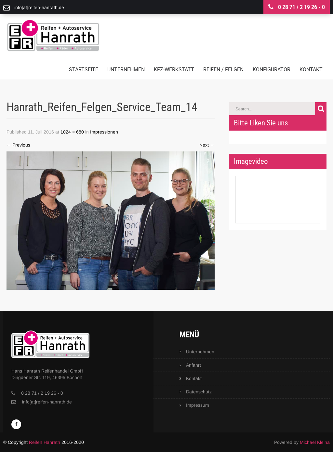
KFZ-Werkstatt (174, 69)
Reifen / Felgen (223, 69)
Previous (18, 145)
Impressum (197, 405)
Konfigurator (271, 69)
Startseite (83, 69)
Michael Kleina (315, 442)
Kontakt (311, 69)
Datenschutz (199, 391)
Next (207, 145)
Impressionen (104, 131)
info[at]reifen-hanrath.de (47, 401)
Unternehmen (126, 69)
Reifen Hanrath (44, 442)
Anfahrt (193, 365)
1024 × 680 (72, 131)
